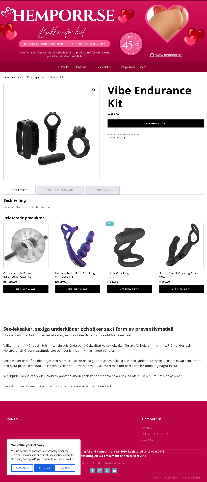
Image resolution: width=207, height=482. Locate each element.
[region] (44, 457)
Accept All (65, 468)
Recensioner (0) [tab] (103, 189)
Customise (22, 468)
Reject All (44, 468)
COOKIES (147, 439)
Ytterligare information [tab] (61, 189)
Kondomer (82, 67)
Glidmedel (63, 67)
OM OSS (147, 427)
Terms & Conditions (190, 477)
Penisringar (33, 77)
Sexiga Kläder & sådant (135, 67)
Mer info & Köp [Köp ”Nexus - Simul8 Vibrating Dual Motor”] (181, 288)
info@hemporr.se (114, 462)
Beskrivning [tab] (20, 189)
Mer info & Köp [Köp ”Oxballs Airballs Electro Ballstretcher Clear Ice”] (26, 288)
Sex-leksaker (105, 67)
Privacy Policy (171, 477)
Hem (6, 77)
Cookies (157, 477)
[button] (94, 90)
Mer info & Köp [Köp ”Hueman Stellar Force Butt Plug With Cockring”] (77, 288)
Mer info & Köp (155, 123)
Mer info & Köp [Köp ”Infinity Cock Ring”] (129, 288)
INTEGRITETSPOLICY (155, 433)
